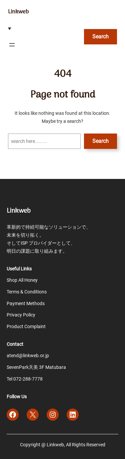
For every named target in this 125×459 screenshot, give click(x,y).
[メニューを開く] (12, 45)
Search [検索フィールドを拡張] (100, 36)
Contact (15, 344)
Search (100, 141)
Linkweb (18, 11)
